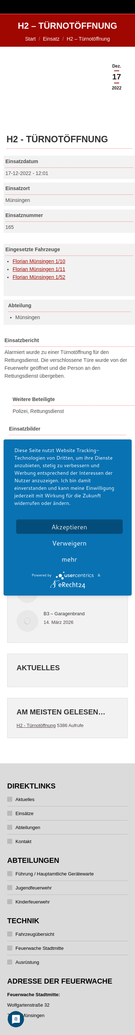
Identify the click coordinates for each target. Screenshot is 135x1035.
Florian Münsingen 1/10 (39, 261)
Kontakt (23, 841)
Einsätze (24, 813)
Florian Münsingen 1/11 (39, 269)
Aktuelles (25, 799)
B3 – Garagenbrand (64, 613)
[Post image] (27, 621)
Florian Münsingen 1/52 (39, 277)
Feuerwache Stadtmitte (39, 948)
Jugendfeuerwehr (33, 888)
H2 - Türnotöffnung (36, 725)
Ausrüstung (27, 962)
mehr (69, 559)
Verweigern (69, 543)
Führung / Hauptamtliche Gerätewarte (54, 874)
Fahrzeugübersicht (34, 934)
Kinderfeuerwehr (32, 902)
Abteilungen (27, 827)
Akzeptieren (69, 527)
